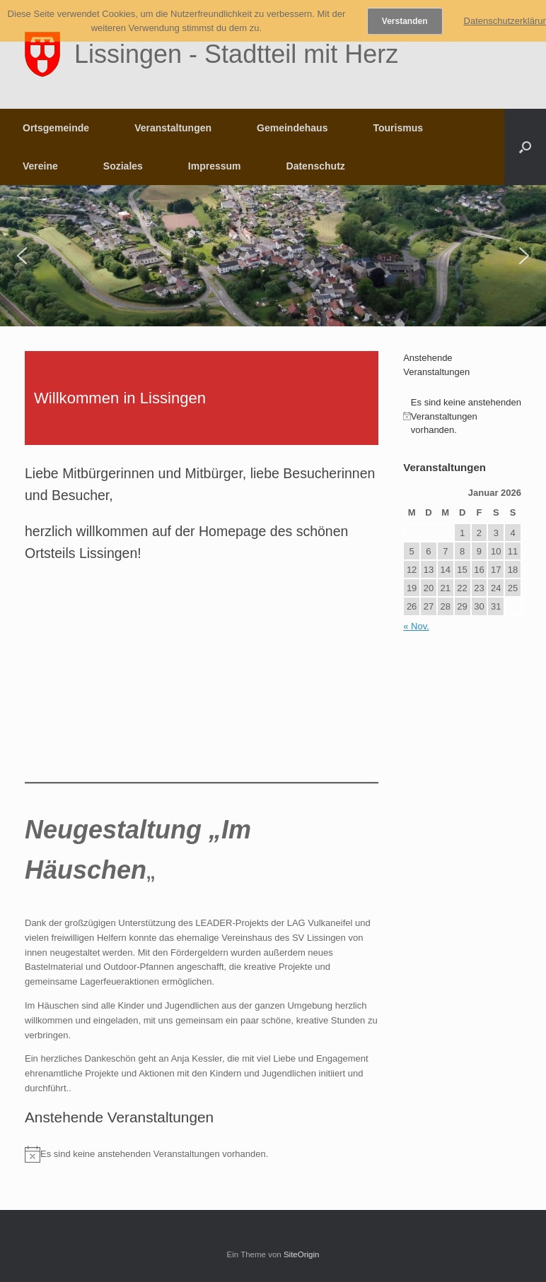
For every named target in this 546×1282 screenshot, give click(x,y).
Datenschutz (315, 166)
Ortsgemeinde (56, 127)
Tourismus (398, 127)
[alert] (201, 1154)
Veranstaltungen (172, 127)
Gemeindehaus (292, 127)
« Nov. (416, 626)
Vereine (40, 166)
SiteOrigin (302, 1254)
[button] (525, 147)
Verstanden (405, 21)
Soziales (123, 166)
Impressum (214, 166)
